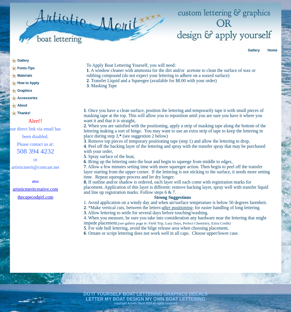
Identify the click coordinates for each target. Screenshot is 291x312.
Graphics (24, 91)
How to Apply (28, 83)
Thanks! (23, 113)
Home (272, 50)
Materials (24, 76)
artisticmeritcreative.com (35, 189)
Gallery (254, 50)
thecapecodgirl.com (35, 197)
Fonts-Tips (26, 68)
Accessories (27, 98)
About (22, 105)
